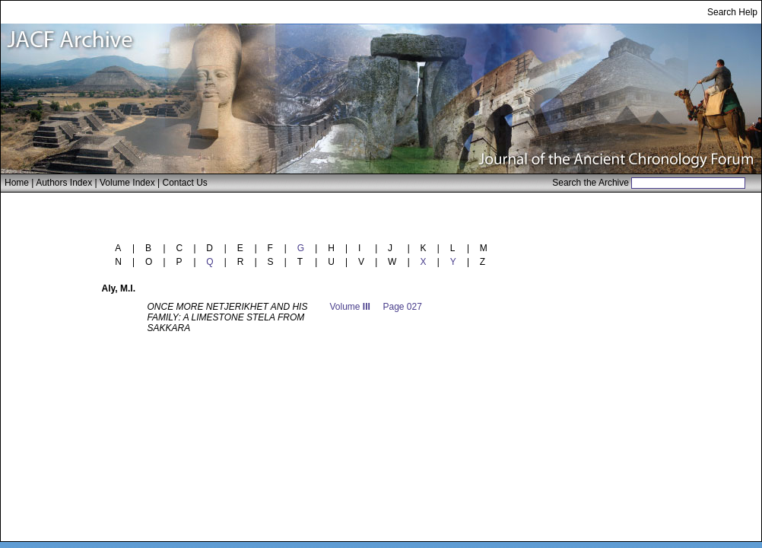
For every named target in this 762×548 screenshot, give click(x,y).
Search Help (732, 12)
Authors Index (64, 182)
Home (17, 182)
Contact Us (185, 182)
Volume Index (127, 182)
